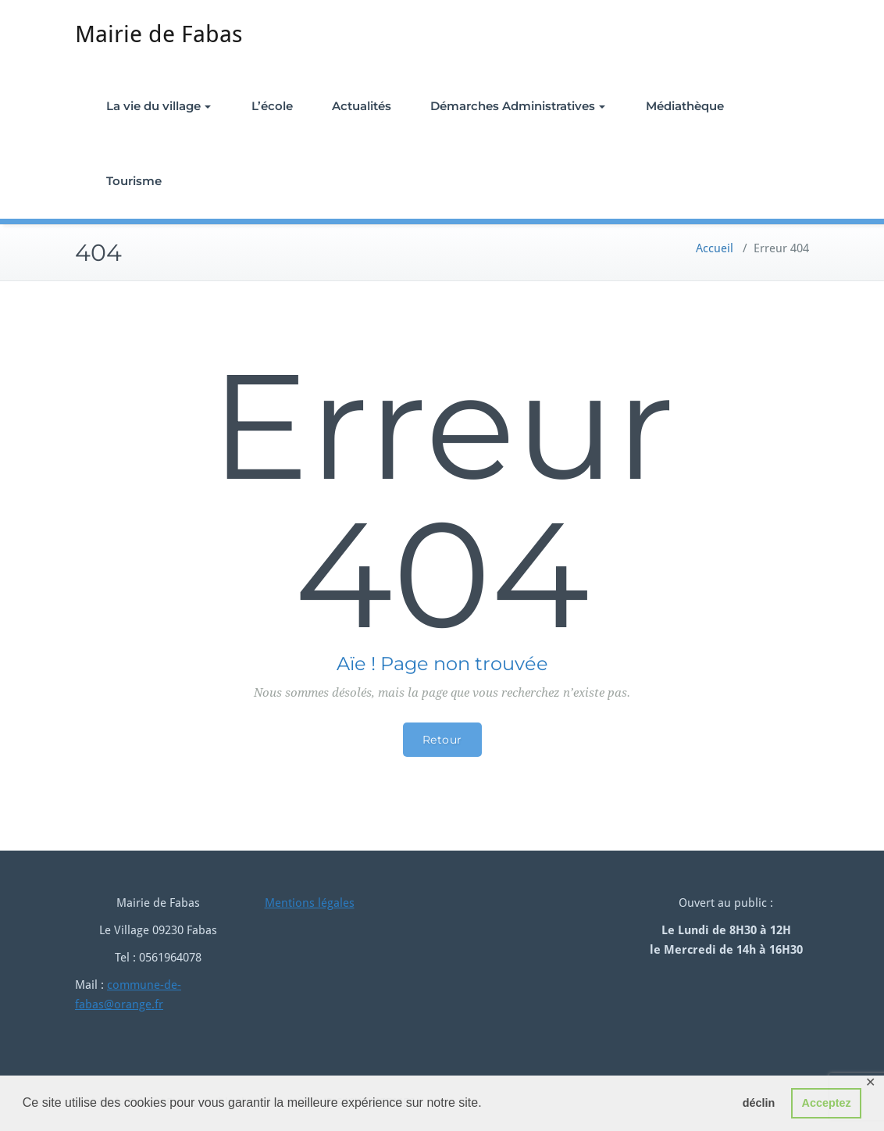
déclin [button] (759, 1103)
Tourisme (134, 180)
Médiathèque (685, 105)
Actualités (361, 105)
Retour (442, 740)
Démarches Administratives (517, 105)
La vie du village (158, 105)
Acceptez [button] (826, 1103)
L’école (272, 105)
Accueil (714, 248)
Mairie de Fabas (159, 34)
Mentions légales (310, 903)
